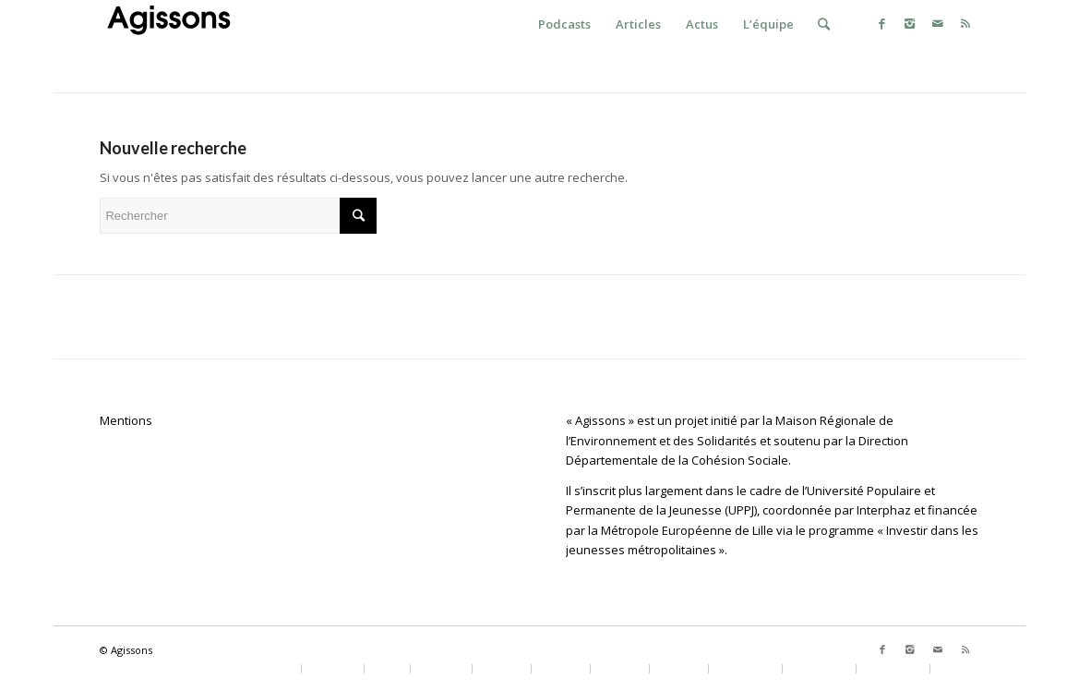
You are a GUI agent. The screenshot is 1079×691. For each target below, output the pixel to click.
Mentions (126, 420)
